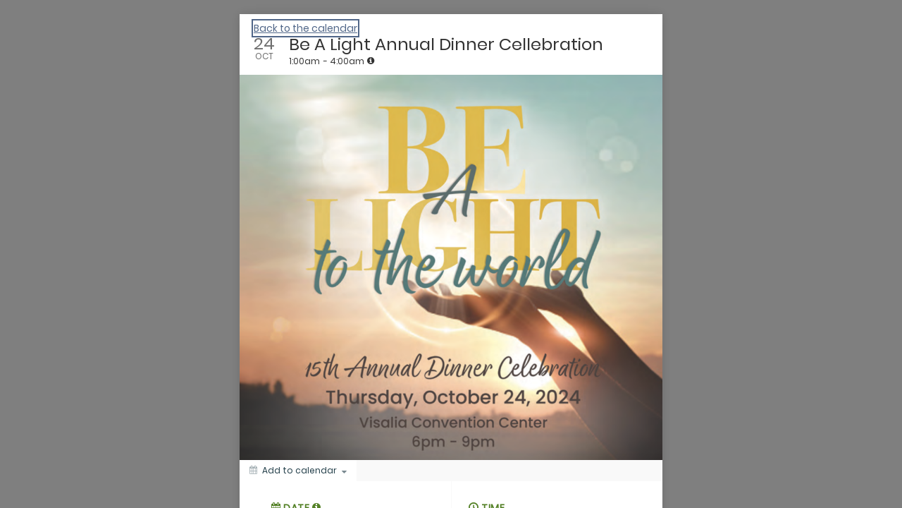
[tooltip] (370, 60)
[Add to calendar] (298, 470)
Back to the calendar (305, 28)
